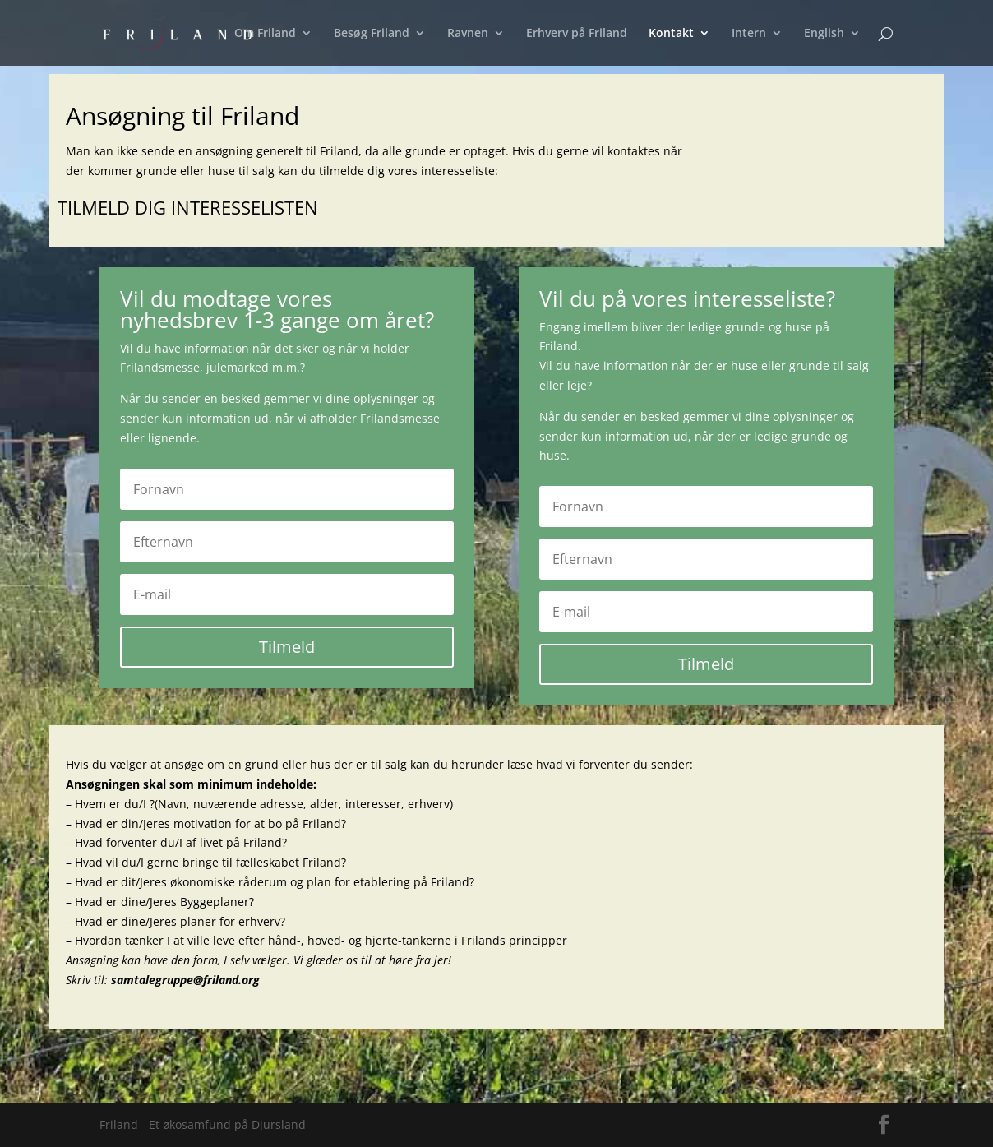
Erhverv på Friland (576, 33)
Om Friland (265, 33)
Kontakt (671, 33)
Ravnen (467, 33)
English (824, 33)
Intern (749, 33)
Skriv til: (163, 979)
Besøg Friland (371, 33)
